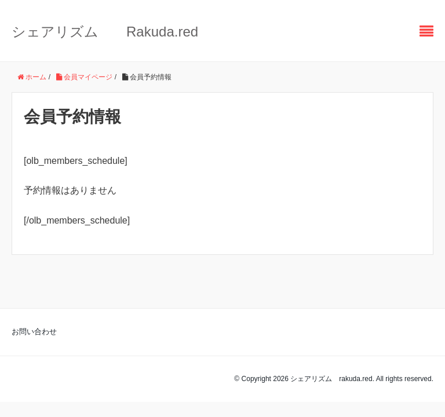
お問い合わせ (34, 331)
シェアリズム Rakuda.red (105, 31)
